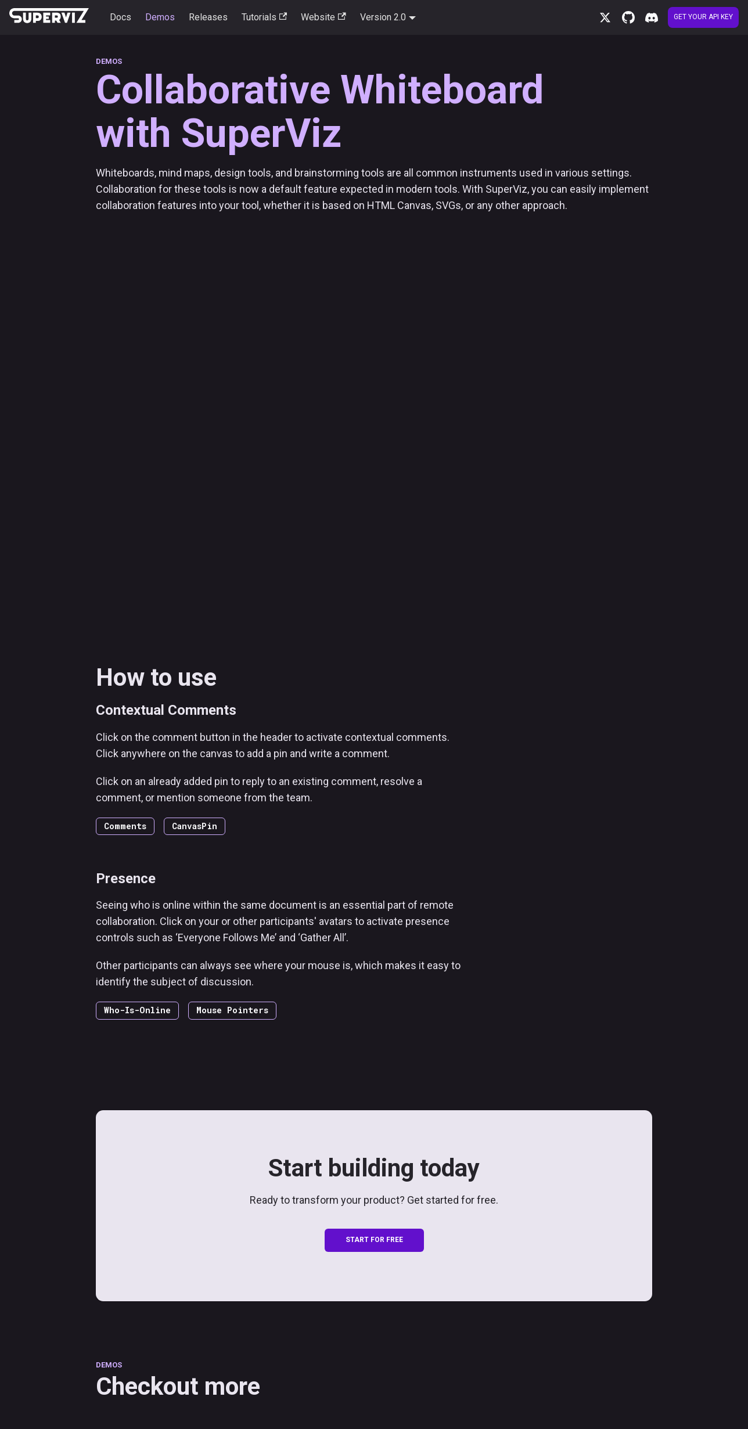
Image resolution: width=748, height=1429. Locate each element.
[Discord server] (651, 17)
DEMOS (109, 61)
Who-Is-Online (137, 1010)
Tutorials (264, 17)
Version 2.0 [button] (383, 17)
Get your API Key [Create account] (703, 17)
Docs (120, 17)
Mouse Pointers (232, 1010)
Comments (125, 826)
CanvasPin (194, 826)
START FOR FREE (374, 1240)
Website (323, 17)
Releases (208, 17)
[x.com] (605, 17)
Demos (160, 17)
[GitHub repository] (628, 17)
